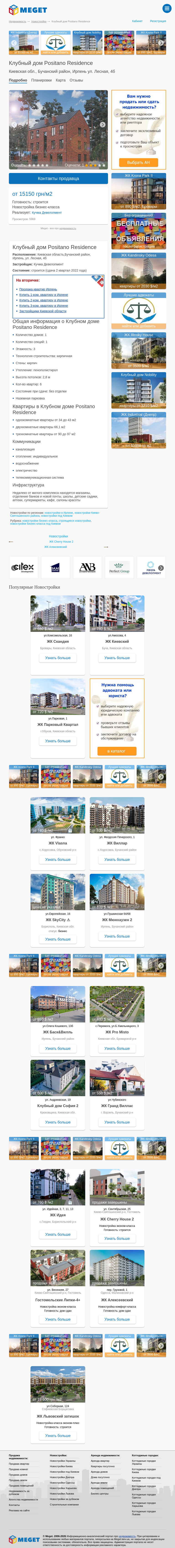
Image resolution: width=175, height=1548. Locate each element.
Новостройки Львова (62, 1490)
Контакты (14, 1501)
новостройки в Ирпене (59, 509)
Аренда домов (99, 1468)
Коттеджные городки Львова (144, 1509)
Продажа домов (18, 1471)
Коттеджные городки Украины (144, 1459)
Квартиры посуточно (103, 1463)
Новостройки (38, 21)
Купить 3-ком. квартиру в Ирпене (43, 302)
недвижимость (67, 225)
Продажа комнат (18, 1466)
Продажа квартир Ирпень (38, 286)
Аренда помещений (102, 1485)
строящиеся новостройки (75, 517)
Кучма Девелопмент (47, 209)
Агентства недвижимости (23, 1496)
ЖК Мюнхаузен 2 (117, 917)
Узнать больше (57, 655)
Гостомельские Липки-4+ (58, 1297)
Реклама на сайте (19, 1507)
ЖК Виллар (117, 840)
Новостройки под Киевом (64, 1468)
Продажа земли (18, 1477)
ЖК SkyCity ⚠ (58, 917)
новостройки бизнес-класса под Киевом (35, 520)
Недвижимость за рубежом (19, 1489)
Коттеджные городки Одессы (144, 1493)
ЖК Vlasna (58, 840)
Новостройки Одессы (62, 1479)
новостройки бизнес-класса (39, 517)
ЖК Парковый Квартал (58, 721)
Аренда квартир (100, 1457)
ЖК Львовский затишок (58, 1413)
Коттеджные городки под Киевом (146, 1476)
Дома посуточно (100, 1474)
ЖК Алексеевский (55, 543)
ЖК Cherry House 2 (61, 538)
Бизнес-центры (99, 1490)
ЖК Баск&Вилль (57, 1029)
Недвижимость (17, 21)
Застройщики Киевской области (42, 308)
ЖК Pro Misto (117, 1029)
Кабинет (137, 21)
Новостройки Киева (61, 1463)
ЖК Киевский (117, 638)
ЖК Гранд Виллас (117, 1103)
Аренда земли (99, 1479)
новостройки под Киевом (56, 512)
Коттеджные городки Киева (144, 1467)
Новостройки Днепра (62, 1474)
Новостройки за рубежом (64, 1496)
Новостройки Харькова (63, 1485)
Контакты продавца (58, 175)
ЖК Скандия (58, 638)
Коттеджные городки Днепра (144, 1484)
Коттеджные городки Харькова (144, 1501)
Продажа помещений (21, 1482)
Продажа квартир (19, 1460)
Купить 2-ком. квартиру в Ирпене (43, 297)
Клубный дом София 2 (57, 1103)
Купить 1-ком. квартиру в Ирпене (43, 291)
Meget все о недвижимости (24, 1536)
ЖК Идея (58, 1212)
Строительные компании (64, 1501)
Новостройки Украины (63, 1457)
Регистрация (158, 21)
